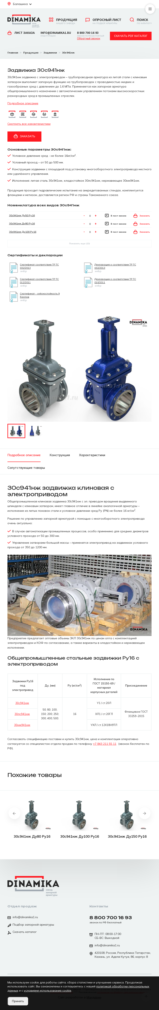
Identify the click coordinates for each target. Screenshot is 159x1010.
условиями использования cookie (47, 990)
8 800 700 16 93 (90, 34)
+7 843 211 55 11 (104, 744)
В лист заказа (115, 215)
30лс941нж (22, 714)
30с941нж (22, 703)
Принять (18, 1001)
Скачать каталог (22, 932)
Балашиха (19, 4)
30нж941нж (22, 725)
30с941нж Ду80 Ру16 (22, 223)
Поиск (141, 21)
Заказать (24, 136)
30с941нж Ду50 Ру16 (22, 215)
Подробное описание (22, 103)
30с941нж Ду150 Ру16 (127, 836)
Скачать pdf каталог (130, 36)
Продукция (63, 21)
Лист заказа (21, 33)
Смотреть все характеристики (29, 124)
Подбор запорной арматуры (30, 925)
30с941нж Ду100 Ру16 (22, 231)
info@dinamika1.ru (56, 34)
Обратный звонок (88, 38)
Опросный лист (103, 21)
